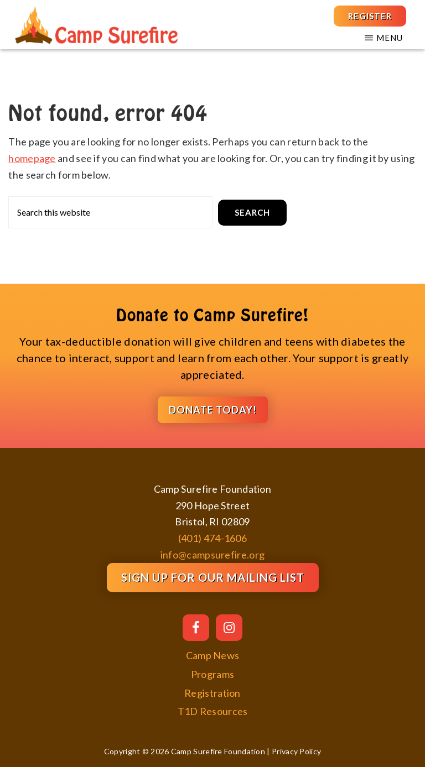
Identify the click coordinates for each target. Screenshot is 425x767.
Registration (212, 693)
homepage (31, 158)
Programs (212, 674)
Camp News (213, 655)
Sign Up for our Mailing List (212, 577)
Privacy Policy (296, 751)
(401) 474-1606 (212, 538)
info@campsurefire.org (212, 555)
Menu (389, 38)
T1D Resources (213, 711)
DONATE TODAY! (213, 410)
